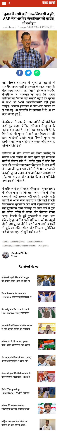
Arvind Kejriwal (18, 242)
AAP (5, 242)
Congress (43, 246)
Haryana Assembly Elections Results (19, 246)
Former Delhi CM (35, 242)
